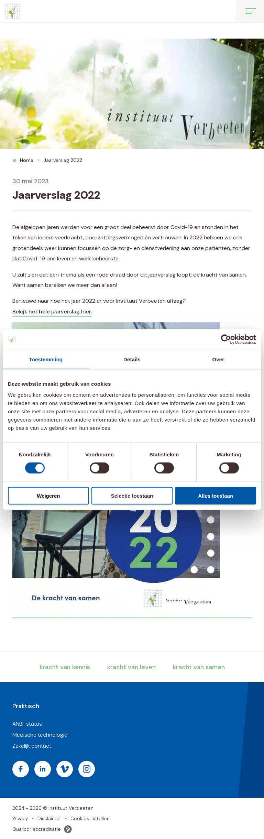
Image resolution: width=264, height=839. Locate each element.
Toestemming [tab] (46, 359)
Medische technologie (39, 734)
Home (26, 160)
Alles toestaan (215, 495)
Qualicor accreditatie (42, 829)
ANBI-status (27, 723)
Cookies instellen (90, 818)
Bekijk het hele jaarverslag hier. (52, 311)
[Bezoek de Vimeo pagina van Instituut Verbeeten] (64, 769)
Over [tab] (218, 359)
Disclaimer (49, 818)
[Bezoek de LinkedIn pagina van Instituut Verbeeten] (42, 769)
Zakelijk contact (31, 745)
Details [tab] (132, 359)
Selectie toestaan (132, 495)
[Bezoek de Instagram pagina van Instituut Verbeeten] (86, 769)
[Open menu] (250, 11)
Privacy (20, 818)
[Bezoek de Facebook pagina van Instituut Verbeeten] (20, 769)
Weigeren (48, 495)
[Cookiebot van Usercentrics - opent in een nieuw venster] (226, 339)
